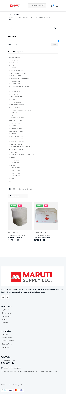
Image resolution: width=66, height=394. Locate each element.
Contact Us (5, 347)
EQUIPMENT (15, 162)
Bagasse (15, 112)
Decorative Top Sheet (17, 70)
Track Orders (6, 316)
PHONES (13, 99)
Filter (54, 44)
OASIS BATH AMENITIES (17, 141)
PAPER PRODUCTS (41, 17)
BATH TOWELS (15, 60)
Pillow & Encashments (18, 83)
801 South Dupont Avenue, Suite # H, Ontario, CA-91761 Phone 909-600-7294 (30, 371)
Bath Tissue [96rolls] (15, 237)
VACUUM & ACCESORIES (17, 104)
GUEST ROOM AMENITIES (16, 131)
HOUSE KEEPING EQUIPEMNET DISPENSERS (22, 154)
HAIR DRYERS (14, 94)
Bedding (11, 65)
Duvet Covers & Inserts (18, 73)
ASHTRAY (13, 133)
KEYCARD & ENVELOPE (17, 139)
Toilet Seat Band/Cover (42, 237)
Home (10, 17)
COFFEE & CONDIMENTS (17, 118)
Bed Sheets (14, 62)
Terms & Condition (8, 341)
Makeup (11, 181)
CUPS (13, 115)
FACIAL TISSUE (16, 170)
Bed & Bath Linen (14, 57)
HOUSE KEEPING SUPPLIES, (15, 232)
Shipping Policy (7, 344)
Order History (6, 313)
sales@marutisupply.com (12, 368)
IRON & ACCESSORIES (17, 97)
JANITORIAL (14, 157)
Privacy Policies (7, 337)
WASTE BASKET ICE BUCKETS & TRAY (21, 147)
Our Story (5, 334)
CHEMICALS (15, 160)
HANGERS (13, 126)
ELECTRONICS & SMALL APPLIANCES (19, 86)
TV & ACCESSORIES (16, 102)
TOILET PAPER (16, 175)
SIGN (12, 178)
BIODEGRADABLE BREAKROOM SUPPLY (21, 110)
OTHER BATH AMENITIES (17, 144)
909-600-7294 (8, 363)
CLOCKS (13, 89)
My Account (5, 310)
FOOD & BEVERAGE (14, 107)
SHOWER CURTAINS (16, 128)
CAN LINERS (14, 152)
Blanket (13, 68)
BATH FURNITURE (15, 123)
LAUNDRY (13, 165)
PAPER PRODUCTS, (13, 235)
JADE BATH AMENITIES (17, 136)
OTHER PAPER (16, 173)
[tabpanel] (33, 223)
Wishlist (4, 319)
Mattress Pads (15, 81)
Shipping (5, 322)
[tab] (10, 189)
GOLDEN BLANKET (16, 76)
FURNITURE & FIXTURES (15, 120)
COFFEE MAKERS (15, 91)
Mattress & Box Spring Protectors (21, 78)
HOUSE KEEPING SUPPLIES (23, 17)
